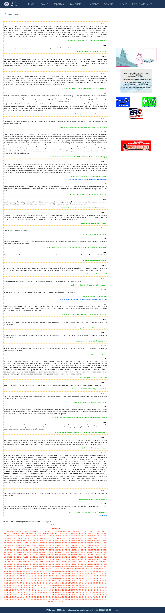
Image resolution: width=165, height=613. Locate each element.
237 (60, 538)
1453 (50, 591)
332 (72, 542)
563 (85, 551)
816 (47, 561)
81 (24, 533)
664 (8, 556)
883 (97, 563)
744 (88, 558)
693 (74, 556)
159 (88, 535)
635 (44, 554)
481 (104, 547)
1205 (41, 578)
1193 (5, 578)
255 (101, 538)
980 (10, 568)
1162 (17, 577)
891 (12, 565)
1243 (50, 580)
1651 (57, 601)
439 (8, 547)
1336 (14, 585)
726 (47, 558)
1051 (103, 570)
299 (99, 540)
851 (24, 563)
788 (85, 559)
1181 (73, 577)
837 (95, 561)
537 (26, 551)
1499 (82, 592)
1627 (47, 599)
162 (95, 535)
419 (65, 545)
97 (50, 533)
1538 (94, 594)
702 (95, 556)
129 (19, 535)
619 (8, 554)
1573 (94, 596)
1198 (20, 578)
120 (101, 533)
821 (58, 561)
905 (44, 565)
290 (79, 540)
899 (31, 565)
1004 (67, 568)
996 (46, 568)
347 (106, 542)
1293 (94, 582)
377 (72, 544)
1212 (61, 578)
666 (12, 556)
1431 (88, 589)
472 (83, 547)
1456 (58, 591)
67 (105, 531)
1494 (67, 592)
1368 (5, 587)
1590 (41, 598)
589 (42, 552)
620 (10, 554)
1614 (8, 599)
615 (101, 552)
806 (24, 561)
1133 (35, 575)
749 (99, 558)
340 (90, 542)
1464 (82, 591)
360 (33, 544)
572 (106, 551)
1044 (82, 570)
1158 (5, 577)
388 (97, 544)
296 (92, 540)
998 (51, 568)
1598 (64, 598)
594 (53, 552)
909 (53, 565)
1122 (105, 573)
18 (26, 531)
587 (37, 552)
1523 (50, 594)
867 (60, 563)
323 (51, 542)
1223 (94, 578)
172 (14, 537)
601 (69, 552)
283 (63, 540)
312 (26, 542)
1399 (97, 587)
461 (58, 547)
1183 (79, 577)
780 (67, 559)
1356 (73, 585)
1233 (20, 580)
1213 (64, 578)
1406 (14, 589)
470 (79, 547)
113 (85, 533)
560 (79, 551)
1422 (61, 589)
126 (12, 535)
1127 (17, 575)
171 (12, 537)
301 (104, 540)
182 (37, 537)
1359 (82, 585)
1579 (8, 598)
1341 (29, 585)
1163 (20, 577)
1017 (106, 568)
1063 (35, 572)
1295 (100, 582)
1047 (91, 570)
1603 (79, 598)
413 (51, 545)
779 (65, 559)
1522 (47, 594)
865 (56, 563)
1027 (32, 570)
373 (63, 544)
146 (58, 535)
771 (47, 559)
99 (54, 533)
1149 (82, 575)
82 (26, 533)
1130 (26, 575)
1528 (64, 594)
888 (5, 565)
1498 (79, 592)
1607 (91, 598)
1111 (73, 573)
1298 (5, 584)
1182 (76, 577)
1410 (26, 589)
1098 (35, 573)
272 (37, 540)
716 (24, 558)
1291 (88, 582)
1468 (94, 591)
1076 (73, 572)
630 (33, 554)
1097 (32, 573)
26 (39, 531)
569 (99, 551)
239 (65, 538)
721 (35, 558)
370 (56, 544)
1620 (26, 599)
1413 (35, 589)
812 (37, 561)
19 (27, 531)
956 (58, 566)
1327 (91, 584)
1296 (103, 582)
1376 (29, 587)
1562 (61, 596)
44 (68, 531)
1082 (91, 572)
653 (85, 554)
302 (106, 540)
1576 (103, 596)
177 (26, 537)
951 (47, 566)
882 (95, 563)
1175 (55, 577)
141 (47, 535)
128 (17, 535)
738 (74, 558)
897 (26, 565)
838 (97, 561)
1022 (17, 570)
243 (74, 538)
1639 (82, 599)
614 (99, 552)
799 (8, 561)
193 (63, 537)
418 (63, 545)
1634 (67, 599)
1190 (100, 577)
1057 (17, 572)
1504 (97, 592)
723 (40, 558)
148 (63, 535)
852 (26, 563)
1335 (11, 585)
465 (67, 547)
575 (10, 552)
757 (14, 559)
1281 (58, 582)
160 (90, 535)
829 (76, 561)
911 (58, 565)
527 (106, 549)
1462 (76, 591)
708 (5, 558)
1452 (47, 591)
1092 (17, 573)
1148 (79, 575)
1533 (79, 594)
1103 (50, 573)
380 (79, 544)
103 (63, 533)
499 (42, 549)
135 (33, 535)
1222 (91, 578)
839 (99, 561)
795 (101, 559)
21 (31, 531)
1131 (29, 575)
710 (10, 558)
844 (8, 563)
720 (33, 558)
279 (53, 540)
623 (17, 554)
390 (101, 544)
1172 (47, 577)
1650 (54, 601)
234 (53, 538)
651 (81, 554)
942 (26, 566)
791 (92, 559)
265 (21, 540)
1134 (38, 575)
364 (42, 544)
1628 (50, 599)
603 (74, 552)
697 (83, 556)
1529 (67, 594)
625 (21, 554)
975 (101, 566)
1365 (100, 585)
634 (42, 554)
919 (76, 565)
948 (40, 566)
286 (69, 540)
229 (42, 538)
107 (72, 533)
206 (92, 537)
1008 (79, 568)
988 (28, 568)
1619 (23, 599)
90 (39, 533)
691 (69, 556)
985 (21, 568)
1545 (11, 596)
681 (47, 556)
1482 (32, 592)
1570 (85, 596)
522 (95, 549)
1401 (103, 587)
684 (53, 556)
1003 (64, 568)
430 (90, 545)
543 (40, 551)
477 (95, 547)
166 (104, 535)
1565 (70, 596)
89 (37, 533)
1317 (61, 584)
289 (76, 540)
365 (44, 544)
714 (19, 558)
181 (35, 537)
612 (95, 552)
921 (81, 565)
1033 (50, 570)
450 (33, 547)
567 (95, 551)
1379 (38, 587)
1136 (44, 575)
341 (92, 542)
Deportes (58, 4)
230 (44, 538)
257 (106, 538)
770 (44, 559)
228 (40, 538)
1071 (58, 572)
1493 (64, 592)
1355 (70, 585)
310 (21, 542)
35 (53, 531)
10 (13, 531)
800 (10, 561)
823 (63, 561)
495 (33, 549)
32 (49, 531)
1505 (100, 592)
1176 (58, 577)
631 (35, 554)
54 (84, 531)
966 (81, 566)
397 (14, 545)
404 (31, 545)
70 (7, 533)
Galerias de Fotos (142, 4)
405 (33, 545)
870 (67, 563)
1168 (35, 577)
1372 (17, 587)
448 (28, 547)
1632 (61, 599)
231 (47, 538)
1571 (88, 596)
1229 (8, 580)
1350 (55, 585)
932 (106, 565)
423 (74, 545)
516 (81, 549)
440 (10, 547)
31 (47, 531)
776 (58, 559)
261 (12, 540)
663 (5, 556)
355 (21, 544)
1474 (8, 592)
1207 (47, 578)
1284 (67, 582)
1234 (23, 580)
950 (44, 566)
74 (13, 533)
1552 (32, 596)
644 (65, 554)
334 (76, 542)
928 (97, 565)
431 (92, 545)
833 (85, 561)
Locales (43, 4)
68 (107, 531)
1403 (5, 589)
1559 (52, 596)
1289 (82, 582)
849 (19, 563)
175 (21, 537)
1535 (85, 594)
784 (76, 559)
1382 (47, 587)
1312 (47, 584)
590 (44, 552)
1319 (67, 584)
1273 (35, 582)
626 (24, 554)
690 (67, 556)
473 (85, 547)
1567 (76, 596)
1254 (82, 580)
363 (40, 544)
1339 (23, 585)
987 (26, 568)
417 (60, 545)
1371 (14, 587)
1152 (91, 575)
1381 (44, 587)
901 (35, 565)
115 (90, 533)
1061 (29, 572)
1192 (105, 577)
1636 (73, 599)
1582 (17, 598)
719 (31, 558)
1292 (91, 582)
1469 (97, 591)
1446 (29, 591)
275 (44, 540)
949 (42, 566)
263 (17, 540)
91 (41, 533)
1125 (11, 575)
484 (8, 549)
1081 (88, 572)
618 (5, 554)
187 (49, 537)
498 (40, 549)
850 (21, 563)
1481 (29, 592)
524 (99, 549)
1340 (26, 585)
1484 (38, 592)
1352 (61, 585)
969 (88, 566)
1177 (61, 577)
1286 (73, 582)
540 (33, 551)
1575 (100, 596)
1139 (52, 575)
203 (85, 537)
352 (14, 544)
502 (49, 549)
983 (17, 568)
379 (76, 544)
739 (76, 558)
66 (104, 531)
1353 (64, 585)
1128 (20, 575)
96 (49, 533)
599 (65, 552)
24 (36, 531)
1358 (79, 585)
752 (106, 558)
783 (74, 559)
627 (26, 554)
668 (17, 556)
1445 (26, 591)
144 (53, 535)
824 (65, 561)
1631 (58, 599)
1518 (35, 594)
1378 (35, 587)
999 (53, 568)
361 (35, 544)
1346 (44, 585)
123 (5, 535)
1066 (44, 572)
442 (14, 547)
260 (10, 540)
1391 (73, 587)
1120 (100, 573)
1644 (97, 599)
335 (79, 542)
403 (28, 545)
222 (26, 538)
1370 (11, 587)
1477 (17, 592)
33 (50, 531)
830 (79, 561)
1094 (23, 573)
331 (69, 542)
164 (99, 535)
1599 (67, 598)
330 (67, 542)
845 (10, 563)
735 (67, 558)
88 (36, 533)
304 (8, 542)
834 (88, 561)
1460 (70, 591)
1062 (32, 572)
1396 (88, 587)
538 (28, 551)
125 (10, 535)
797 (106, 559)
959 (65, 566)
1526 (58, 594)
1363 (94, 585)
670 (21, 556)
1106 (58, 573)
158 (85, 535)
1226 (103, 578)
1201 (29, 578)
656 (92, 554)
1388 (64, 587)
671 (24, 556)
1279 (52, 582)
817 (49, 561)
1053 (5, 572)
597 (60, 552)
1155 (100, 575)
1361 (88, 585)
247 (83, 538)
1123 (5, 575)
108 (74, 533)
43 (66, 531)
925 (90, 565)
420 (67, 545)
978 (5, 568)
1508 (5, 594)
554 (65, 551)
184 (42, 537)
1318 (64, 584)
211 (104, 537)
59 (92, 531)
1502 (91, 592)
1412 (32, 589)
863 (51, 563)
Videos (123, 4)
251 (92, 538)
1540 (100, 594)
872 (72, 563)
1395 (85, 587)
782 (72, 559)
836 (92, 561)
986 (23, 568)
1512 (17, 594)
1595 (55, 598)
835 (90, 561)
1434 (97, 589)
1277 (47, 582)
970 (90, 566)
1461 (73, 591)
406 (35, 545)
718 (28, 558)
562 (83, 551)
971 (92, 566)
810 (33, 561)
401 (24, 545)
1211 (58, 578)
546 (47, 551)
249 (88, 538)
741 (81, 558)
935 (10, 566)
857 (37, 563)
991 (35, 568)
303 (5, 542)
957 (60, 566)
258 (5, 540)
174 (19, 537)
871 (69, 563)
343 (97, 542)
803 (17, 561)
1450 (41, 591)
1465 (85, 591)
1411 (29, 589)
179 (31, 537)
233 (51, 538)
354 (19, 544)
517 (83, 549)
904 (42, 565)
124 (8, 535)
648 (74, 554)
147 (60, 535)
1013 (94, 568)
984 (19, 568)
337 (83, 542)
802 (14, 561)
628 (28, 554)
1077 (76, 572)
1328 (94, 584)
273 (40, 540)
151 (69, 535)
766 (35, 559)
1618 (20, 599)
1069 (52, 572)
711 (12, 558)
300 (101, 540)
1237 (32, 580)
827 (72, 561)
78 (20, 533)
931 (104, 565)
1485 (41, 592)
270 (33, 540)
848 (17, 563)
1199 (23, 578)
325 (56, 542)
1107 (61, 573)
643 (63, 554)
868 (63, 563)
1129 (23, 575)
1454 (52, 591)
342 (95, 542)
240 (67, 538)
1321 (73, 584)
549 (53, 551)
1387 (61, 587)
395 (10, 545)
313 (28, 542)
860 (44, 563)
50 (78, 531)
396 (12, 545)
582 (26, 552)
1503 (94, 592)
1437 (105, 589)
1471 (103, 591)
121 (104, 533)
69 (5, 533)
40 (62, 531)
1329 (97, 584)
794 (99, 559)
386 (92, 544)
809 (31, 561)
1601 (73, 598)
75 (15, 533)
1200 (26, 578)
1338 (20, 585)
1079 (82, 572)
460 (56, 547)
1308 (35, 584)
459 (53, 547)
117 (95, 533)
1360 (85, 585)
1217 (76, 578)
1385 (55, 587)
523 (97, 549)
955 (56, 566)
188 (51, 537)
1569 (82, 596)
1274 (38, 582)
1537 (91, 594)
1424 (67, 589)
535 (21, 551)
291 (81, 540)
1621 (29, 599)
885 (101, 563)
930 (101, 565)
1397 (91, 587)
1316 (58, 584)
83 (28, 533)
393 (5, 545)
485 (10, 549)
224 (31, 538)
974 (99, 566)
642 (60, 554)
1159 (8, 577)
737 (72, 558)
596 (58, 552)
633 (40, 554)
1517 (32, 594)
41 (63, 531)
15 (21, 531)
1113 (79, 573)
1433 (94, 589)
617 (106, 552)
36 (55, 531)
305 (10, 542)
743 (85, 558)
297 (95, 540)
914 (65, 565)
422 (72, 545)
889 (8, 565)
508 (63, 549)
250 (90, 538)
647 (72, 554)
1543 (5, 596)
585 (33, 552)
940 (21, 566)
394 (8, 545)
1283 (64, 582)
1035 (55, 570)
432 (95, 545)
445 (21, 547)
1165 (26, 577)
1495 (70, 592)
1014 (97, 568)
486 (12, 549)
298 (97, 540)
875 (79, 563)
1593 (50, 598)
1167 (32, 577)
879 (88, 563)
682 (49, 556)
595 (56, 552)
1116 (88, 573)
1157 (105, 575)
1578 (5, 598)
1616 (14, 599)
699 (88, 556)
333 (74, 542)
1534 (82, 594)
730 (56, 558)
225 (33, 538)
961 (69, 566)
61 (96, 531)
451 (35, 547)
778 (63, 559)
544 (42, 551)
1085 (100, 572)
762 (26, 559)
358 (28, 544)
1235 (26, 580)
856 (35, 563)
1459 (67, 591)
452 (37, 547)
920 (79, 565)
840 (101, 561)
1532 (76, 594)
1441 (14, 591)
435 (101, 545)
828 (74, 561)
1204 (38, 578)
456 (47, 547)
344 (99, 542)
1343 (35, 585)
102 (60, 533)
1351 (58, 585)
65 (102, 531)
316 (35, 542)
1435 (100, 589)
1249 (67, 580)
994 (42, 568)
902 (37, 565)
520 (90, 549)
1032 (47, 570)
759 (19, 559)
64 (101, 531)
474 (88, 547)
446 (24, 547)
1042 (76, 570)
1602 (76, 598)
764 (31, 559)
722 (37, 558)
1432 (91, 589)
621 (12, 554)
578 (17, 552)
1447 (32, 591)
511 (69, 549)
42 (65, 531)
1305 (26, 584)
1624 (38, 599)
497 (37, 549)
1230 (11, 580)
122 (106, 533)
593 (51, 552)
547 (49, 551)
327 (60, 542)
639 (53, 554)
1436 (103, 589)
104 (65, 533)
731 (58, 558)
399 (19, 545)
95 (47, 533)
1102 (47, 573)
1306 (29, 584)
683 (51, 556)
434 (99, 545)
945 (33, 566)
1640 (85, 599)
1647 (105, 599)
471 (81, 547)
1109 (67, 573)
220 (21, 538)
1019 (8, 570)
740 (79, 558)
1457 (61, 591)
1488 (50, 592)
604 (76, 552)
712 (14, 558)
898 (28, 565)
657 (95, 554)
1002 (61, 568)
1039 (67, 570)
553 (63, 551)
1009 (82, 568)
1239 (38, 580)
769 (42, 559)
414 (53, 545)
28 (42, 531)
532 (14, 551)
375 (67, 544)
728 (51, 558)
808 (28, 561)
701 (92, 556)
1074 (67, 572)
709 (8, 558)
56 (88, 531)
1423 (64, 589)
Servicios (109, 4)
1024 (23, 570)
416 (58, 545)
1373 (20, 587)
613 (97, 552)
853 (28, 563)
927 (95, 565)
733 (63, 558)
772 (49, 559)
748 (97, 558)
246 (81, 538)
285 (67, 540)
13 (18, 531)
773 (51, 559)
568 (97, 551)
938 (17, 566)
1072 (61, 572)
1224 (97, 578)
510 (67, 549)
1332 (105, 584)
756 (12, 559)
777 (60, 559)
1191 (103, 577)
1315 (55, 584)
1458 (64, 591)
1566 (73, 596)
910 (56, 565)
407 (37, 545)
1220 (85, 578)
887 (106, 563)
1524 (52, 594)
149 (65, 535)
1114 (82, 573)
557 (72, 551)
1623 (35, 599)
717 (26, 558)
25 (37, 531)
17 (24, 531)
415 (56, 545)
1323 (79, 584)
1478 (20, 592)
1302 (17, 584)
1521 (44, 594)
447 (26, 547)
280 (56, 540)
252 (95, 538)
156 (81, 535)
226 (35, 538)
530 (10, 551)
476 (92, 547)
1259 (97, 580)
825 (67, 561)
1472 (105, 591)
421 (69, 545)
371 (58, 544)
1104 (52, 573)
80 (23, 533)
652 (83, 554)
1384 (52, 587)
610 (90, 552)
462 (60, 547)
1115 (85, 573)
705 (101, 556)
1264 (8, 582)
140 (44, 535)
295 (90, 540)
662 (106, 554)
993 (39, 568)
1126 (14, 575)
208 (97, 537)
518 (85, 549)
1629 (52, 599)
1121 (103, 573)
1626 (44, 599)
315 (33, 542)
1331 (103, 584)
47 (73, 531)
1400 (100, 587)
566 (92, 551)
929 (99, 565)
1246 (58, 580)
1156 (103, 575)
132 (26, 535)
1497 (76, 592)
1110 (70, 573)
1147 (76, 575)
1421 (58, 589)
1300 (11, 584)
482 (106, 547)
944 (31, 566)
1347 (47, 585)
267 (26, 540)
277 (49, 540)
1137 (47, 575)
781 (69, 559)
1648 (48, 601)
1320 (70, 584)
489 (19, 549)
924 (88, 565)
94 (46, 533)
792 (95, 559)
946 (35, 566)
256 (104, 538)
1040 (70, 570)
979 (7, 568)
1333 (5, 585)
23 (34, 531)
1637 (76, 599)
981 (12, 568)
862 (49, 563)
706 (104, 556)
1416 (44, 589)
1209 (52, 578)
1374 (23, 587)
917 (72, 565)
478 (97, 547)
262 (14, 540)
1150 (85, 575)
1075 (70, 572)
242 (72, 538)
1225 (100, 578)
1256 (88, 580)
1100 (41, 573)
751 (104, 558)
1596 (58, 598)
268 (28, 540)
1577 (105, 596)
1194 (8, 578)
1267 (17, 582)
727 (49, 558)
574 (8, 552)
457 (49, 547)
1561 (58, 596)
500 (44, 549)
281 (58, 540)
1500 (85, 592)
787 (83, 559)
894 (19, 565)
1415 (41, 589)
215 (10, 538)
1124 (8, 575)
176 (24, 537)
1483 (35, 592)
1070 (55, 572)
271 (35, 540)
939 (19, 566)
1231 (14, 580)
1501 (88, 592)
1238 (35, 580)
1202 (32, 578)
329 (65, 542)
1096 (29, 573)
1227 (105, 578)
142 (49, 535)
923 (85, 565)
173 (17, 537)
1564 (67, 596)
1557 (47, 596)
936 (12, 566)
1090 (11, 573)
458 (51, 547)
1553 (35, 596)
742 (83, 558)
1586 (29, 598)
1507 (105, 592)
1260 (100, 580)
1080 (85, 572)
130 (21, 535)
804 (19, 561)
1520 (41, 594)
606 (81, 552)
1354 (67, 585)
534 (19, 551)
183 (40, 537)
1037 (61, 570)
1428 (79, 589)
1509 (8, 594)
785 (79, 559)
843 (5, 563)
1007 (76, 568)
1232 (17, 580)
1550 (26, 596)
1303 (20, 584)
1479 (23, 592)
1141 (58, 575)
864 (53, 563)
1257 (91, 580)
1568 (79, 596)
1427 (76, 589)
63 (99, 531)
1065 (41, 572)
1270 (26, 582)
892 (14, 565)
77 (18, 533)
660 (101, 554)
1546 (14, 596)
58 (91, 531)
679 (42, 556)
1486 (44, 592)
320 (44, 542)
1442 (17, 591)
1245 (55, 580)
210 (101, 537)
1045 (85, 570)
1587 (32, 598)
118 (97, 533)
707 (106, 556)
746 (92, 558)
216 (12, 538)
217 (14, 538)
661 (104, 554)
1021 (14, 570)
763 (28, 559)
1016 (103, 568)
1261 (103, 580)
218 (17, 538)
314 (31, 542)
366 (47, 544)
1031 (44, 570)
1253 (79, 580)
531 (12, 551)
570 (101, 551)
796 (104, 559)
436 (104, 545)
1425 (70, 589)
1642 (91, 599)
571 (104, 551)
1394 (82, 587)
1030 (41, 570)
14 (19, 531)
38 (58, 531)
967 (83, 566)
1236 (29, 580)
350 (10, 544)
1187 (91, 577)
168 (5, 537)
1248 (64, 580)
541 (35, 551)
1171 (44, 577)
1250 (70, 580)
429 (88, 545)
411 (47, 545)
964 (76, 566)
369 (53, 544)
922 (83, 565)
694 (76, 556)
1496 (73, 592)
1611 (103, 598)
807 (26, 561)
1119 (97, 573)
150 (67, 535)
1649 (51, 601)
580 (21, 552)
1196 (14, 578)
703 (97, 556)
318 (40, 542)
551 (58, 551)
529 (8, 551)
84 (29, 533)
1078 (79, 572)
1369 (8, 587)
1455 (55, 591)
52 (81, 531)
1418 (50, 589)
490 (21, 549)
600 (67, 552)
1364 (97, 585)
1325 (85, 584)
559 (76, 551)
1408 (20, 589)
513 (74, 549)
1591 (44, 598)
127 (14, 535)
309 (19, 542)
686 (58, 556)
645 (67, 554)
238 (63, 538)
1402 (105, 587)
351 (12, 544)
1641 (88, 599)
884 (99, 563)
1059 (23, 572)
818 (51, 561)
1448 (35, 591)
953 (51, 566)
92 (42, 533)
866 (58, 563)
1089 (8, 573)
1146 (73, 575)
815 (44, 561)
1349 (52, 585)
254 (99, 538)
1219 (82, 578)
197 (72, 537)
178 (28, 537)
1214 (67, 578)
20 (29, 531)
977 (106, 566)
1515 (26, 594)
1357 (76, 585)
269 (31, 540)
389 (99, 544)
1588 (35, 598)
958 (63, 566)
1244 (52, 580)
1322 (76, 584)
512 (72, 549)
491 (24, 549)
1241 (44, 580)
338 (85, 542)
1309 (38, 584)
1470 (100, 591)
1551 (29, 596)
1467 (91, 591)
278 (51, 540)
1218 (79, 578)
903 (40, 565)
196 (69, 537)
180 (33, 537)
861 (47, 563)
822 (60, 561)
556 (69, 551)
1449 (38, 591)
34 (52, 531)
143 (51, 535)
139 (42, 535)
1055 (11, 572)
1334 (8, 585)
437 (106, 545)
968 (85, 566)
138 (40, 535)
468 (74, 547)
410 (44, 545)
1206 (44, 578)
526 (104, 549)
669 (19, 556)
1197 (17, 578)
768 (40, 559)
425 (79, 545)
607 (83, 552)
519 (88, 549)
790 (90, 559)
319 (42, 542)
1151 (88, 575)
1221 (88, 578)
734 (65, 558)
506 (58, 549)
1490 (55, 592)
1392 (76, 587)
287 (72, 540)
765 (33, 559)
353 (17, 544)
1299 (8, 584)
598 (63, 552)
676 (35, 556)
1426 (73, 589)
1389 (67, 587)
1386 (58, 587)
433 (97, 545)
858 (40, 563)
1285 (70, 582)
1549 (23, 596)
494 (31, 549)
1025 (26, 570)
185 (44, 537)
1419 (52, 589)
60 (94, 531)
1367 (105, 585)
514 (76, 549)
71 (8, 533)
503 (51, 549)
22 (32, 531)
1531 (73, 594)
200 (79, 537)
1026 (29, 570)
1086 (103, 572)
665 (10, 556)
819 (53, 561)
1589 (38, 598)
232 (49, 538)
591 (47, 552)
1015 (100, 568)
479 (99, 547)
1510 (11, 594)
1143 (64, 575)
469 (76, 547)
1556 (44, 596)
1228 (5, 580)
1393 (79, 587)
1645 (100, 599)
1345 (41, 585)
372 (60, 544)
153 (74, 535)
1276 (44, 582)
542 (37, 551)
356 (24, 544)
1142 (61, 575)
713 (17, 558)
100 (56, 533)
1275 (41, 582)
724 (42, 558)
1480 (26, 592)
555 (67, 551)
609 (88, 552)
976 (104, 566)
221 (24, 538)
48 (75, 531)
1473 (5, 592)
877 (83, 563)
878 (85, 563)
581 (24, 552)
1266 (14, 582)
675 (33, 556)
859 (42, 563)
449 (31, 547)
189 (53, 537)
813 (40, 561)
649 (76, 554)
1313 (50, 584)
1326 (88, 584)
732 (60, 558)
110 (79, 533)
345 (101, 542)
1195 (11, 578)
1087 (105, 572)
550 (56, 551)
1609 (97, 598)
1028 (35, 570)
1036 (58, 570)
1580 (11, 598)
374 (65, 544)
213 (5, 538)
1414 (38, 589)
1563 (64, 596)
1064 (38, 572)
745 (90, 558)
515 (79, 549)
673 (28, 556)
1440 (11, 591)
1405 (11, 589)
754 (8, 559)
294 (88, 540)
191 (58, 537)
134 (31, 535)
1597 (61, 598)
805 (21, 561)
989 (30, 568)
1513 (20, 594)
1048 (94, 570)
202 (83, 537)
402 (26, 545)
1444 (23, 591)
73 (11, 533)
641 (58, 554)
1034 (52, 570)
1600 (70, 598)
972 (95, 566)
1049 (97, 570)
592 (49, 552)
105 (67, 533)
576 (12, 552)
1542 (105, 594)
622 (14, 554)
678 (40, 556)
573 (5, 552)
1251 (73, 580)
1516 (29, 594)
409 (42, 545)
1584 (23, 598)
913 (63, 565)
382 (83, 544)
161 (92, 535)
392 (106, 544)
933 (5, 566)
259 (8, 540)
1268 (20, 582)
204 (88, 537)
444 (19, 547)
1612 (105, 598)
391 (104, 544)
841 (104, 561)
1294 (97, 582)
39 (60, 531)
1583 (20, 598)
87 (34, 533)
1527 (61, 594)
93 (44, 533)
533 (17, 551)
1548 (20, 596)
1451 (44, 591)
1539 (97, 594)
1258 (94, 580)
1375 (26, 587)
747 (95, 558)
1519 (38, 594)
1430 (85, 589)
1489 (52, 592)
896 (24, 565)
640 (56, 554)
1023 (20, 570)
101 (58, 533)
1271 (29, 582)
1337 (17, 585)
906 (47, 565)
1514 (23, 594)
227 (37, 538)
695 (79, 556)
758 (17, 559)
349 (8, 544)
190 (56, 537)
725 (44, 558)
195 (67, 537)
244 (76, 538)
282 (60, 540)
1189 (97, 577)
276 (47, 540)
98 (52, 533)
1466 (88, 591)
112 (83, 533)
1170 (41, 577)
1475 (11, 592)
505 (56, 549)
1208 (50, 578)
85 (31, 533)
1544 (8, 596)
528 (5, 551)
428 (85, 545)
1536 (88, 594)
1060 (26, 572)
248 (85, 538)
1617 (17, 599)
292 (83, 540)
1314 (52, 584)
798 (5, 561)
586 (35, 552)
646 (69, 554)
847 (14, 563)
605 (79, 552)
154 (76, 535)
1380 (41, 587)
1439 (8, 591)
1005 (70, 568)
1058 (20, 572)
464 (65, 547)
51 (80, 531)
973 (97, 566)
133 (28, 535)
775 (56, 559)
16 (23, 531)
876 (81, 563)
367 (49, 544)
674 (31, 556)
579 (19, 552)
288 (74, 540)
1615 (11, 599)
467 (72, 547)
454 (42, 547)
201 (81, 537)
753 (5, 559)
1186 (88, 577)
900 (33, 565)
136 (35, 535)
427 (83, 545)
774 (53, 559)
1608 (94, 598)
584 (31, 552)
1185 (85, 577)
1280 (55, 582)
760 (21, 559)
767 (37, 559)
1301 (14, 584)
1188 (94, 577)
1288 (79, 582)
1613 (5, 599)
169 (8, 537)
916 (69, 565)
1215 (70, 578)
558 (74, 551)
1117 (91, 573)
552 (60, 551)
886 (104, 563)
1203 (35, 578)
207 (95, 537)
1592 (47, 598)
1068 (50, 572)
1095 (26, 573)
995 (44, 568)
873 (74, 563)
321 (47, 542)
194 (65, 537)
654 (88, 554)
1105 (55, 573)
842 (106, 561)
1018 (5, 570)
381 (81, 544)
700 (90, 556)
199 (76, 537)
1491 (58, 592)
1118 (94, 573)
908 (51, 565)
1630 (55, 599)
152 (72, 535)
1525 (55, 594)
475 (90, 547)
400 (21, 545)
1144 (67, 575)
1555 (41, 596)
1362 (91, 585)
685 (56, 556)
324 (53, 542)
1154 (97, 575)
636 (47, 554)
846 (12, 563)
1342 (32, 585)
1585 (26, 598)
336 (81, 542)
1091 (14, 573)
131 (24, 535)
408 (40, 545)
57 (89, 531)
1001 (58, 568)
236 (58, 538)
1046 (88, 570)
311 (24, 542)
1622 (32, 599)
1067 (47, 572)
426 (81, 545)
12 (16, 531)
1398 (94, 587)
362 (37, 544)
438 (5, 547)
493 (28, 549)
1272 (32, 582)
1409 (23, 589)
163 (97, 535)
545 (44, 551)
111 (81, 533)
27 (40, 531)
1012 (91, 568)
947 (37, 566)
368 (51, 544)
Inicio (31, 4)
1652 (60, 601)
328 (63, 542)
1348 (50, 585)
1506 (103, 592)
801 (12, 561)
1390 (70, 587)
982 (14, 568)
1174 (52, 577)
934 (8, 566)
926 (92, 565)
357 (26, 544)
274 (42, 540)
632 (37, 554)
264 (19, 540)
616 (104, 552)
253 (97, 538)
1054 (8, 572)
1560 (55, 596)
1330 (100, 584)
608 (85, 552)
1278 (50, 582)
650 (79, 554)
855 (33, 563)
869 (65, 563)
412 (49, 545)
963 (74, 566)
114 (88, 533)
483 (5, 549)
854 (31, 563)
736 (69, 558)
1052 (105, 570)
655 (90, 554)
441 (12, 547)
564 (88, 551)
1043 (79, 570)
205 (90, 537)
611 (92, 552)
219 (19, 538)
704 (99, 556)
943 (28, 566)
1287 (76, 582)
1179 (67, 577)
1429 (82, 589)
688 (63, 556)
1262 (105, 580)
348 (5, 544)
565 (90, 551)
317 (37, 542)
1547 (17, 596)
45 (70, 531)
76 (16, 533)
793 (97, 559)
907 (49, 565)
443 (17, 547)
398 (17, 545)
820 (56, 561)
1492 (61, 592)
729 (53, 558)
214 (8, 538)
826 (69, 561)
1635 (70, 599)
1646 (103, 599)
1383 (50, 587)
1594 (52, 598)
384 (88, 544)
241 (69, 538)
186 (47, 537)
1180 (70, 577)
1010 (85, 568)
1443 (20, 591)
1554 (38, 596)
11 (14, 531)
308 (17, 542)
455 (44, 547)
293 (85, 540)
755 (10, 559)
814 (42, 561)
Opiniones (93, 4)
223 (28, 538)
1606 (88, 598)
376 (69, 544)
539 (31, 551)
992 (37, 568)
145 (56, 535)
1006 (73, 568)
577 (14, 552)
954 (53, 566)
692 (72, 556)
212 (106, 537)
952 (49, 566)
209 (99, 537)
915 (67, 565)
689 (65, 556)
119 (99, 533)
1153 (94, 575)
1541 (103, 594)
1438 (5, 591)
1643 (94, 599)
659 (99, 554)
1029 (38, 570)
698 (85, 556)
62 (97, 531)
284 (65, 540)
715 (21, 558)
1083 (94, 572)
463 (63, 547)
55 (86, 531)
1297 (105, 582)
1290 (85, 582)
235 (56, 538)
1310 (41, 584)
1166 (29, 577)
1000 (56, 568)
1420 (55, 589)
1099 (38, 573)
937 (14, 566)
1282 (61, 582)
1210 (55, 578)
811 (35, 561)
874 (76, 563)
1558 (50, 596)
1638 (79, 599)
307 (14, 542)
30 (45, 531)
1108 (64, 573)
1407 (17, 589)
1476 (14, 592)
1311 (44, 584)
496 (35, 549)
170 (10, 537)
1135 (41, 575)
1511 (14, 594)
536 (24, 551)
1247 (61, 580)
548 (51, 551)
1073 (64, 572)
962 (72, 566)
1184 (82, 577)
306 (12, 542)
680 (44, 556)
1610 (100, 598)
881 (92, 563)
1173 (50, 577)
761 (24, 559)
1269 (23, 582)
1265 (11, 582)
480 (101, 547)
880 (90, 563)
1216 (73, 578)
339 (88, 542)
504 (53, 549)
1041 (73, 570)
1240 (41, 580)
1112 (76, 573)
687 (60, 556)
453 (40, 547)
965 (79, 566)
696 (81, 556)
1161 (14, 577)
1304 (23, 584)
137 (37, 535)
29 (44, 531)
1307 (32, 584)
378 (74, 544)
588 (40, 552)
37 (57, 531)
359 (31, 544)
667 (14, 556)
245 (79, 538)
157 (83, 535)
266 (24, 540)
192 (60, 537)
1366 (103, 585)
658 (97, 554)
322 (49, 542)
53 (83, 531)
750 (101, 558)
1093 (20, 573)
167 (106, 535)
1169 (38, 577)
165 (101, 535)
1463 (79, 591)
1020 (11, 570)
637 (49, 554)
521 (92, 549)
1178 (64, 577)
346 (104, 542)
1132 (32, 575)
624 (19, 554)
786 (81, 559)
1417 (47, 589)
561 (81, 551)
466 (69, 547)
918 (74, 565)
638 (51, 554)
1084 (97, 572)
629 (31, 554)
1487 (47, 592)
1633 (64, 599)
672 (26, 556)
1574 (97, 596)
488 (17, 549)
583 (28, 552)
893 (17, 565)
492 (26, 549)
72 (10, 533)
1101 (44, 573)
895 (21, 565)
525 (101, 549)
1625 (41, 599)
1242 (47, 580)
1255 (85, 580)
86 (33, 533)
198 (74, 537)
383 (85, 544)
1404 (8, 589)
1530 (70, 594)
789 (88, 559)
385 (90, 544)
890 (10, 565)
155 (79, 535)
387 (95, 544)
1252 (76, 580)
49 (76, 531)
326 (58, 542)
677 (37, 556)
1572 (91, 596)
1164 (23, 577)
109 (76, 533)
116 (92, 533)
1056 (14, 572)
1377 (32, 587)
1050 (100, 570)
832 (83, 561)
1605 (85, 598)
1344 (38, 585)
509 (65, 549)
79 (21, 533)
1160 (11, 577)
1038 (64, 570)
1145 (70, 575)
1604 (82, 598)
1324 (82, 584)
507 (60, 549)
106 (70, 533)
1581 (14, 598)
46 (71, 531)
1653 (63, 601)
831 (81, 561)
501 (47, 549)
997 (49, 568)
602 (72, 552)
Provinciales (75, 4)
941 (24, 566)
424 (76, 545)
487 (14, 549)
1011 (88, 568)
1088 (5, 573)
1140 (55, 575)
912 (60, 565)
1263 (5, 582)
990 (33, 568)
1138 (50, 575)
